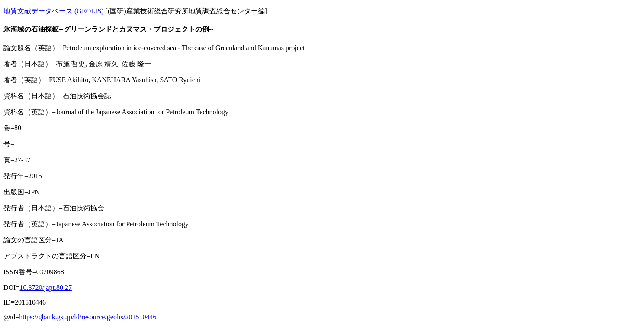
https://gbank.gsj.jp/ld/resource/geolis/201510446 (87, 317)
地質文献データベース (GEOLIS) (53, 11)
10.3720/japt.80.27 (45, 287)
